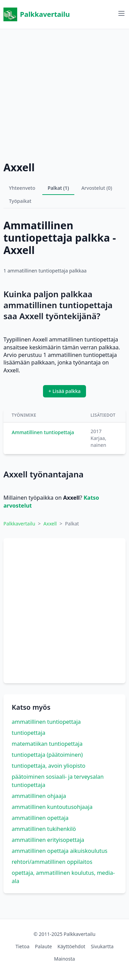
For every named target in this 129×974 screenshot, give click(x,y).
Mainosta (64, 958)
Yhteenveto (22, 188)
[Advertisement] (64, 93)
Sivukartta (102, 946)
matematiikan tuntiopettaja (47, 743)
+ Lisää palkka (65, 391)
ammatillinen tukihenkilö (44, 829)
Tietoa (22, 946)
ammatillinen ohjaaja (39, 796)
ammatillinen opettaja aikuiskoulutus (59, 851)
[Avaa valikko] (121, 13)
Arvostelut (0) (96, 188)
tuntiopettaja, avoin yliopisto (48, 765)
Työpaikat (20, 201)
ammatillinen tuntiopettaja (46, 722)
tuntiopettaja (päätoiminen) (47, 754)
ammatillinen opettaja (40, 818)
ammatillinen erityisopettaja (48, 840)
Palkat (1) (58, 188)
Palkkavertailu (36, 14)
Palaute (43, 946)
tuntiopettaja (28, 733)
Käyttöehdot (71, 946)
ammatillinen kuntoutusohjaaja (52, 807)
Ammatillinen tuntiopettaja (43, 432)
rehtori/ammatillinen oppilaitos (52, 862)
